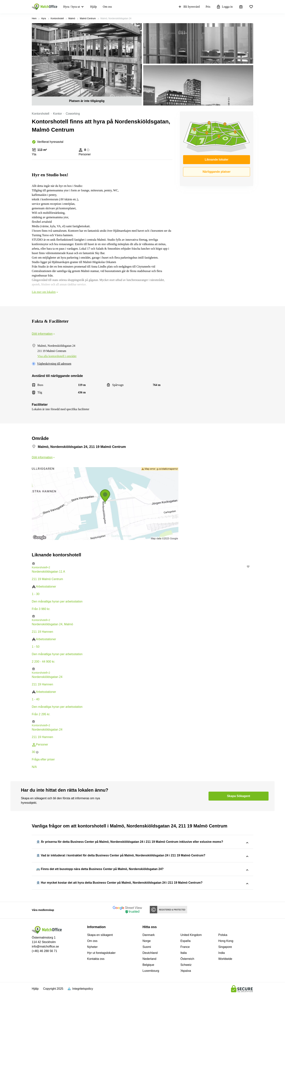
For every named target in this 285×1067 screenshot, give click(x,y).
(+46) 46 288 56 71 (44, 1023)
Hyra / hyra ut (71, 6)
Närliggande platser (216, 171)
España (185, 1013)
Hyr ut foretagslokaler (101, 1025)
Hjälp (93, 6)
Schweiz (186, 1037)
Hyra (43, 18)
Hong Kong (225, 1013)
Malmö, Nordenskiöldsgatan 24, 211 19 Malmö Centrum (148, 886)
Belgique (148, 1037)
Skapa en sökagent (100, 1007)
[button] (142, 564)
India (221, 1025)
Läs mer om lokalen (45, 291)
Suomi (146, 1019)
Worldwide (225, 1031)
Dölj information (44, 333)
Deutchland (150, 1025)
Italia (183, 1025)
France (185, 1019)
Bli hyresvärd (189, 7)
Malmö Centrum (88, 18)
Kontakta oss (96, 1031)
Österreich (187, 1031)
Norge (146, 1013)
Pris (208, 6)
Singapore (225, 1019)
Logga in (224, 7)
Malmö (71, 18)
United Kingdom (191, 1007)
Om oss (107, 6)
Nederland (149, 1031)
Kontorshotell (57, 18)
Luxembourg (150, 1043)
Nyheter (92, 1019)
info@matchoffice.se (45, 1019)
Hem (34, 18)
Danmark (148, 1007)
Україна (185, 1043)
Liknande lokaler (216, 159)
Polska (222, 1007)
